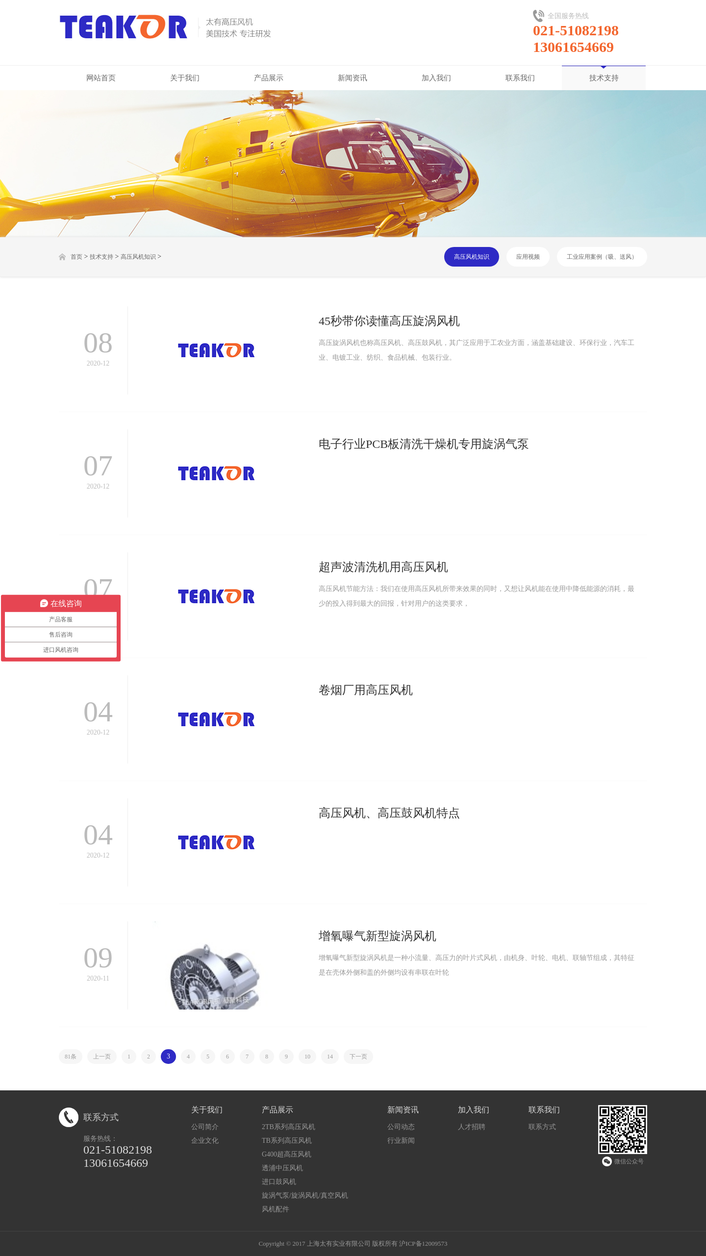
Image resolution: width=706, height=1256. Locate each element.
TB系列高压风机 (287, 1140)
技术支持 (604, 78)
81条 (70, 1056)
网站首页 (101, 78)
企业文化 (205, 1140)
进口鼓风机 (279, 1181)
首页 (76, 256)
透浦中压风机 (282, 1168)
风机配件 (275, 1209)
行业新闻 (401, 1140)
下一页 (358, 1056)
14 (330, 1056)
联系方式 (542, 1127)
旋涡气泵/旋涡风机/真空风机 (305, 1195)
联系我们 (520, 78)
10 (307, 1056)
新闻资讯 (352, 78)
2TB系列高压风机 (288, 1127)
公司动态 (401, 1127)
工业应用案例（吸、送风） (602, 256)
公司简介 (205, 1127)
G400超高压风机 (286, 1154)
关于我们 (185, 78)
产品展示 (268, 78)
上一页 (102, 1056)
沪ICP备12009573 (423, 1243)
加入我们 (436, 78)
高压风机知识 (138, 256)
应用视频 (528, 256)
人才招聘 (471, 1127)
